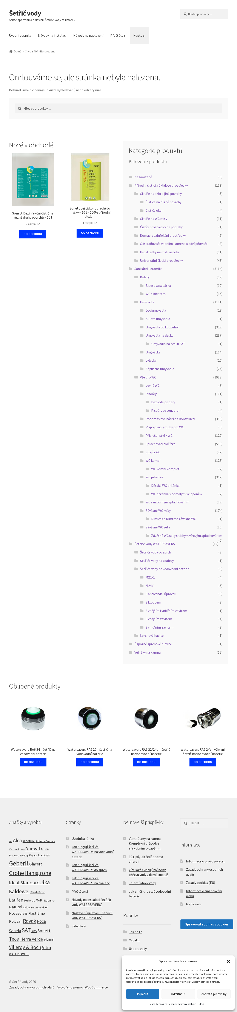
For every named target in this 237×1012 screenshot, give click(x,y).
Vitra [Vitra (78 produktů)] (46, 947)
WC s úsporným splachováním (167, 502)
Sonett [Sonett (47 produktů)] (44, 930)
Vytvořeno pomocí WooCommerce (82, 987)
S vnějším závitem (159, 619)
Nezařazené (143, 177)
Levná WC (153, 385)
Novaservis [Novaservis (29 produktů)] (18, 913)
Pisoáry (151, 394)
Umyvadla (147, 302)
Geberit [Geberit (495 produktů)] (19, 863)
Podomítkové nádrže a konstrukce (171, 419)
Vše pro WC (148, 377)
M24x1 (150, 585)
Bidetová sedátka (158, 285)
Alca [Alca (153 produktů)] (17, 840)
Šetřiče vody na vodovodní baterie (164, 569)
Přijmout (142, 994)
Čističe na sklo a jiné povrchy (161, 193)
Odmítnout (178, 994)
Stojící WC (153, 452)
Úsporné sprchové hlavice (153, 644)
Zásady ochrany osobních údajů (187, 1004)
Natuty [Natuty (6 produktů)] (27, 907)
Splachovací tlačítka (160, 444)
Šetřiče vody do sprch (155, 552)
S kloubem (153, 602)
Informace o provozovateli (205, 861)
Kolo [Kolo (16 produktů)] (41, 892)
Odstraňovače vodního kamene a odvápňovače (174, 243)
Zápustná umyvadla (160, 369)
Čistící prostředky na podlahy (161, 227)
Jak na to (135, 932)
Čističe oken (154, 210)
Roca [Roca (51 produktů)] (41, 921)
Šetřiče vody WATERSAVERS (154, 544)
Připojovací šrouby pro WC (165, 427)
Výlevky (151, 360)
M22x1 (150, 577)
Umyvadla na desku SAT (168, 344)
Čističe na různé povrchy (163, 202)
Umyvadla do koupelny (162, 327)
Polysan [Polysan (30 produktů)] (15, 921)
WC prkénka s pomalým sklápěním (176, 494)
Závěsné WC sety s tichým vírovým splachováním (186, 535)
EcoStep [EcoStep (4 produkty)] (24, 855)
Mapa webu (194, 904)
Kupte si (139, 35)
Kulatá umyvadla (158, 319)
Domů (18, 51)
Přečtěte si (118, 35)
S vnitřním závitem (160, 627)
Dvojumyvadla (156, 310)
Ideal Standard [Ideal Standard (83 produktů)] (24, 883)
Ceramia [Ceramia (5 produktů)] (50, 841)
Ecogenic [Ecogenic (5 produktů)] (14, 855)
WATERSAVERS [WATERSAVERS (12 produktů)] (19, 954)
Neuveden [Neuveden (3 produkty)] (36, 907)
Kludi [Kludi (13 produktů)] (34, 892)
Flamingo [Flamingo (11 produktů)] (44, 855)
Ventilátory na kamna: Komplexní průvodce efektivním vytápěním (145, 843)
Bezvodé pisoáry (163, 402)
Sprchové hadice (152, 635)
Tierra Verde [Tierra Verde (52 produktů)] (31, 939)
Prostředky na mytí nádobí (159, 252)
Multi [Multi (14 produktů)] (39, 900)
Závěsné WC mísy (158, 510)
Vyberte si (79, 926)
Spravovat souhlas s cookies (206, 924)
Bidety (144, 277)
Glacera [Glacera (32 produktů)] (35, 864)
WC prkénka (154, 477)
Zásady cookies (158, 1004)
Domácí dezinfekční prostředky (163, 235)
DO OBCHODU (33, 234)
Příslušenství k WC (159, 435)
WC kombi (153, 460)
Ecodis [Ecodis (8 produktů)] (45, 849)
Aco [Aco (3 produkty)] (10, 841)
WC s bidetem (156, 294)
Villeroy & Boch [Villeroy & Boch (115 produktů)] (25, 947)
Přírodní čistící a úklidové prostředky (161, 185)
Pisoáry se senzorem (166, 410)
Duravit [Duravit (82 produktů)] (32, 849)
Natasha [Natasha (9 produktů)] (49, 900)
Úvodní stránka (20, 35)
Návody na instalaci (52, 35)
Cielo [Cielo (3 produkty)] (22, 849)
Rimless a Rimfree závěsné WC (173, 519)
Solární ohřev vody (142, 883)
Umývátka (153, 352)
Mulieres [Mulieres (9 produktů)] (29, 900)
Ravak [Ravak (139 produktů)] (29, 920)
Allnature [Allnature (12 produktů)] (29, 841)
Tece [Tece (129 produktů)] (14, 938)
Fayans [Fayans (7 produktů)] (33, 855)
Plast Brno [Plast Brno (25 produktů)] (36, 913)
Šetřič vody (25, 13)
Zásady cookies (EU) (200, 882)
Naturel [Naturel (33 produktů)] (15, 907)
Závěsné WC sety (158, 527)
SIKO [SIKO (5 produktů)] (34, 931)
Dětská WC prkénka (165, 485)
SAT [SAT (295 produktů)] (26, 930)
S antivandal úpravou (161, 594)
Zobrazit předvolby (213, 994)
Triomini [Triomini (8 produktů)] (49, 939)
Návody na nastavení (88, 35)
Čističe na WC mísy (153, 218)
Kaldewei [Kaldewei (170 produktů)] (19, 891)
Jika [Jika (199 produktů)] (45, 882)
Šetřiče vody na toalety (157, 560)
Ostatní (134, 940)
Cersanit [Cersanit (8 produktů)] (14, 849)
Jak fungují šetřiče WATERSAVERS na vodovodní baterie (93, 852)
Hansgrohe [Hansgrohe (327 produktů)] (38, 873)
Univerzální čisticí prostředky (161, 260)
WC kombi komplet (165, 469)
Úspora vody (138, 948)
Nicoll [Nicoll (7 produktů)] (45, 907)
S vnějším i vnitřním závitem (166, 610)
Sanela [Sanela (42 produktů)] (15, 930)
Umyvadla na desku (159, 335)
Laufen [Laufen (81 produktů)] (16, 900)
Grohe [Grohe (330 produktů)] (16, 873)
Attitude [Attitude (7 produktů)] (40, 841)
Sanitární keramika (148, 268)
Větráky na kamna (147, 652)
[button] (228, 961)
